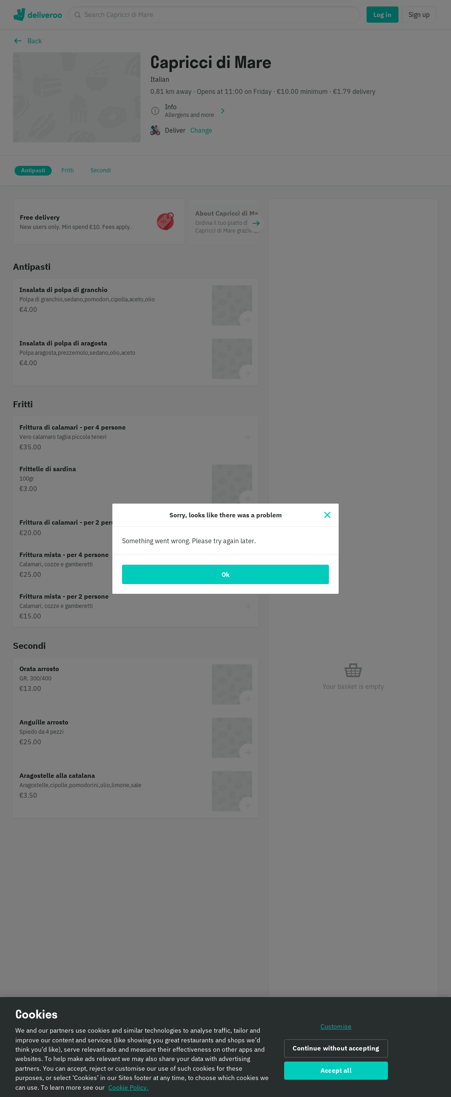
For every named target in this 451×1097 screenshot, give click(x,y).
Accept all (336, 1076)
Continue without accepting (336, 1053)
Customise (336, 1032)
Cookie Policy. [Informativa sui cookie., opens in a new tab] (128, 1092)
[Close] (327, 515)
